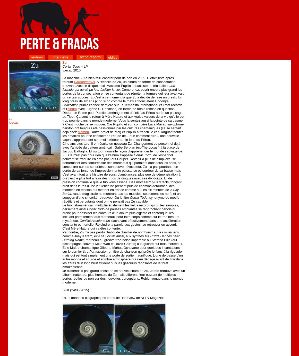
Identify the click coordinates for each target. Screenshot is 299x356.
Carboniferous (84, 82)
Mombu (83, 132)
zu (11, 119)
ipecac (14, 122)
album (71, 109)
